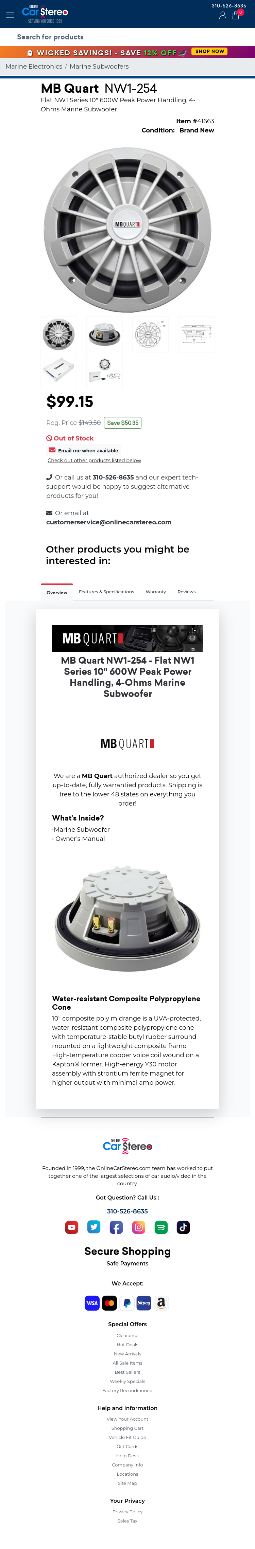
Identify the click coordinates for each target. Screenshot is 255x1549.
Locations (127, 1474)
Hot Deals (127, 1344)
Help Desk (127, 1455)
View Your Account (128, 1419)
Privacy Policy (127, 1511)
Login (221, 16)
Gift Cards (127, 1446)
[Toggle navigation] (10, 15)
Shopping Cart (128, 1428)
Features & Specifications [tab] (106, 591)
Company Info (127, 1464)
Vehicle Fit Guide (127, 1437)
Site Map (127, 1483)
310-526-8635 (229, 5)
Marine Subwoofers (99, 66)
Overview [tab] (57, 593)
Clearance (127, 1335)
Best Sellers (127, 1372)
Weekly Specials (127, 1381)
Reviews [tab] (186, 591)
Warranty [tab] (156, 591)
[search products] (129, 37)
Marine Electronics (33, 66)
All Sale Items (127, 1363)
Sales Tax (127, 1521)
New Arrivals (127, 1353)
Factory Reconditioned (127, 1390)
